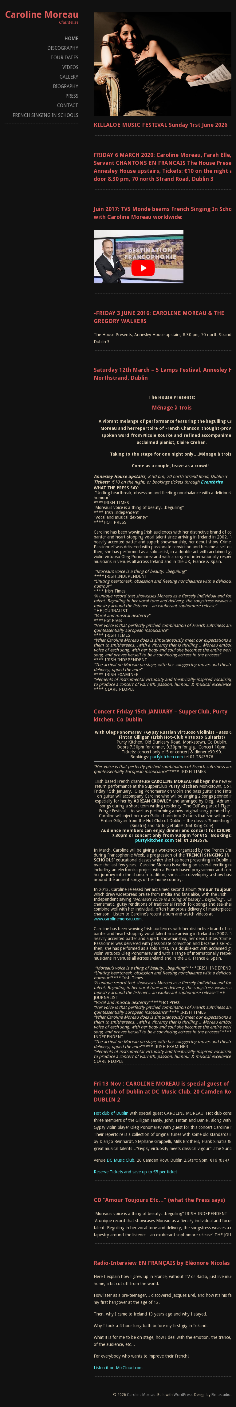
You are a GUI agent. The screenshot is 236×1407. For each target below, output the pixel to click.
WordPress (183, 1395)
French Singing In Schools (45, 115)
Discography (62, 48)
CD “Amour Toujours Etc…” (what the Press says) (159, 1200)
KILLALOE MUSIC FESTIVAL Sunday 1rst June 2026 (160, 125)
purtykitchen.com (166, 756)
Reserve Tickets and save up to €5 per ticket (135, 1171)
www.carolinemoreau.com (118, 918)
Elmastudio (220, 1395)
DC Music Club (120, 1160)
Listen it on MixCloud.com (118, 1367)
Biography (65, 86)
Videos (70, 67)
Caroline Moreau (41, 14)
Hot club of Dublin (111, 1113)
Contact (67, 105)
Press (71, 96)
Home (71, 38)
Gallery (69, 77)
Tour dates (64, 57)
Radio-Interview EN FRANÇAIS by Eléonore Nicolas (162, 1263)
